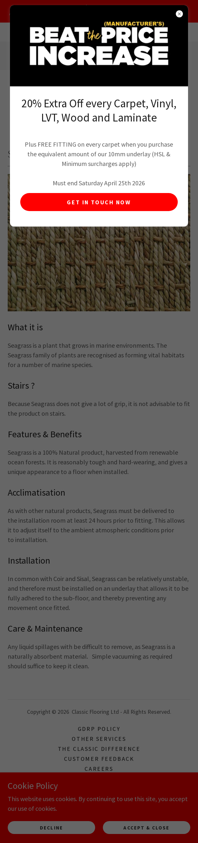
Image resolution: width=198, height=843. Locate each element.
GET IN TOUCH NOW (99, 202)
